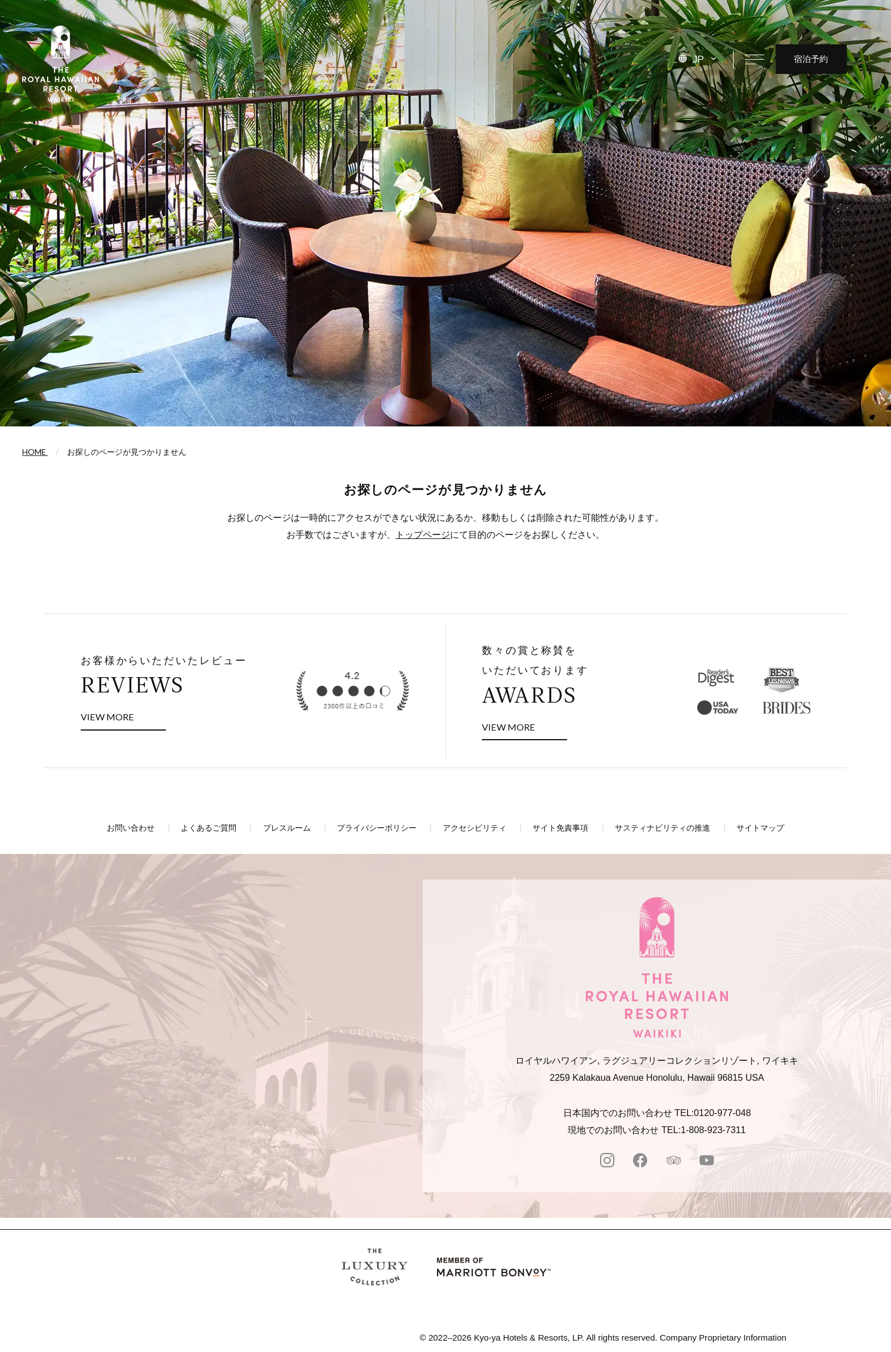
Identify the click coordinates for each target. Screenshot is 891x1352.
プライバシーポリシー (377, 827)
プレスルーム (287, 827)
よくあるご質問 (208, 827)
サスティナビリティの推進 (662, 827)
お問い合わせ (131, 827)
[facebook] (640, 1161)
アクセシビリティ (474, 827)
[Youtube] (707, 1161)
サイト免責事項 (560, 827)
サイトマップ (760, 827)
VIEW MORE (123, 715)
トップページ (422, 534)
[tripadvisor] (674, 1161)
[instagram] (607, 1161)
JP (698, 59)
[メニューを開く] (754, 59)
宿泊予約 (811, 58)
